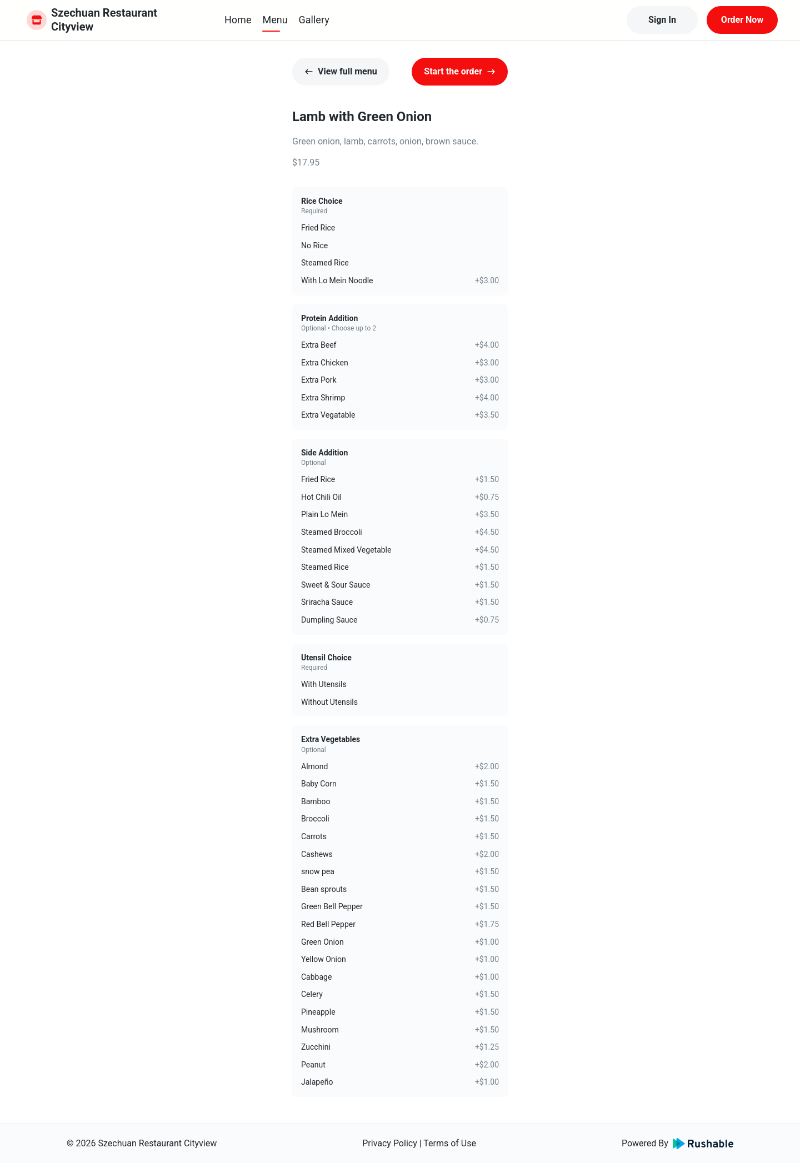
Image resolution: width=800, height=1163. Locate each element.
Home (237, 20)
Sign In (662, 19)
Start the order (460, 71)
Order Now (742, 19)
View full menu (340, 71)
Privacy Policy (389, 1143)
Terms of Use (449, 1143)
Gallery (314, 20)
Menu (274, 20)
